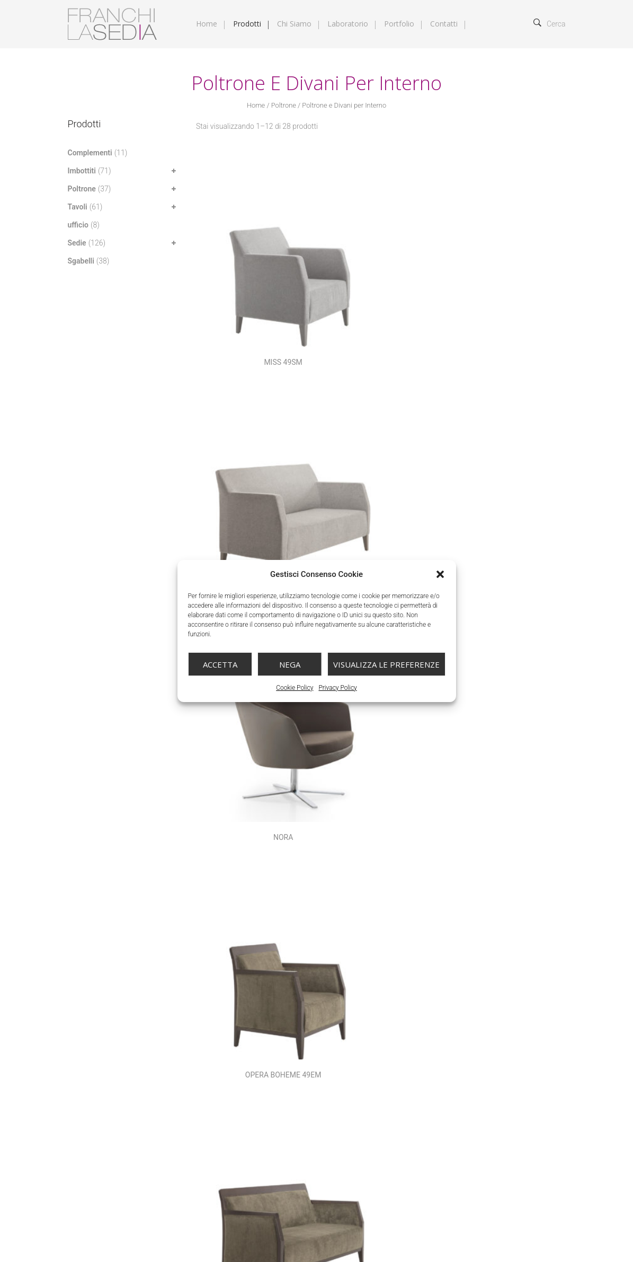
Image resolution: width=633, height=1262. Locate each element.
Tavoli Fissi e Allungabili (364, 1059)
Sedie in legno (380, 1034)
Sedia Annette (502, 774)
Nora (502, 287)
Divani (393, 1008)
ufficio (78, 225)
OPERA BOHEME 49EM (246, 449)
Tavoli (77, 207)
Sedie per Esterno (353, 1046)
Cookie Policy (294, 687)
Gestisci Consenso (180, 1174)
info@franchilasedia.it (119, 1102)
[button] (440, 574)
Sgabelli (81, 261)
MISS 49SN (374, 287)
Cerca (549, 24)
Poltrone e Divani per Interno (480, 1021)
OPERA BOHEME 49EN (374, 449)
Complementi (90, 152)
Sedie (77, 243)
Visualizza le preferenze (386, 664)
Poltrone (283, 105)
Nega (289, 664)
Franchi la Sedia (126, 1232)
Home (256, 105)
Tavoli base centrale (470, 1046)
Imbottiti (82, 170)
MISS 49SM (246, 287)
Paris (503, 449)
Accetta (220, 664)
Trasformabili (512, 1059)
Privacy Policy (337, 687)
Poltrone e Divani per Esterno (372, 1021)
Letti (466, 1008)
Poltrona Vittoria (502, 612)
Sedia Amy (374, 774)
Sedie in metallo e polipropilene (468, 1034)
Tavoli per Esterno (446, 1059)
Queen (245, 774)
